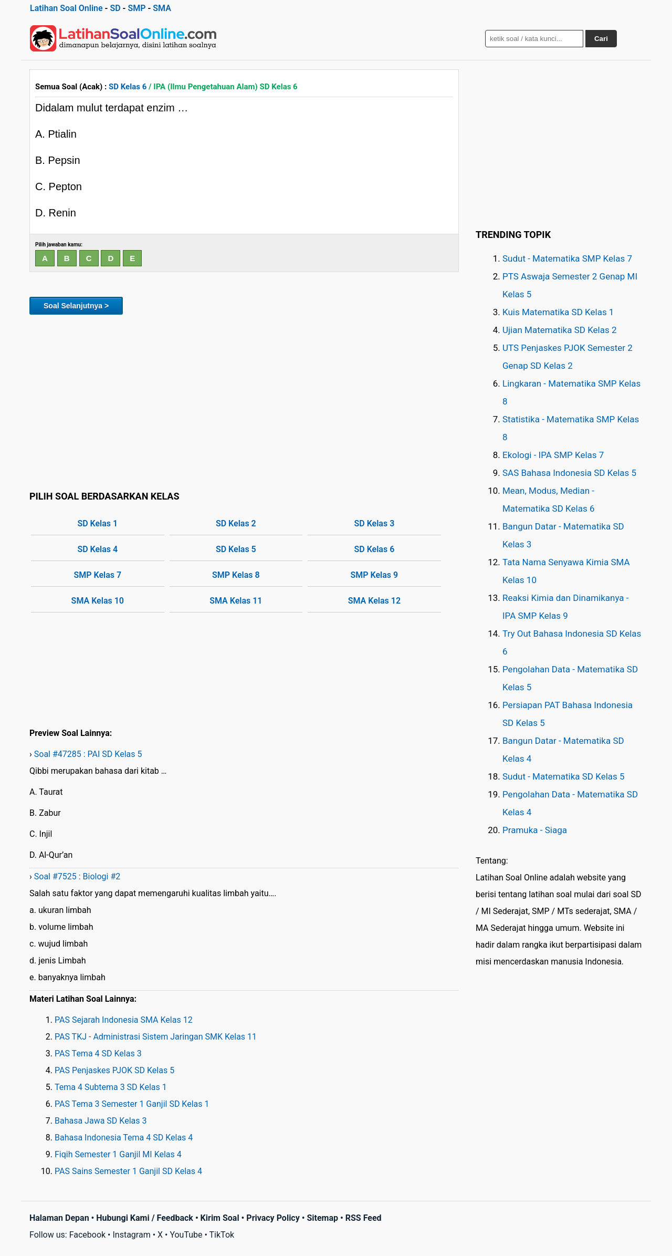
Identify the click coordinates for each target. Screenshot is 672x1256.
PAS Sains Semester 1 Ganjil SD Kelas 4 (128, 1171)
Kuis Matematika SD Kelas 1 (558, 312)
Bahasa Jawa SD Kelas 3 (100, 1121)
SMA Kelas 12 (374, 601)
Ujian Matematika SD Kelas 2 (559, 330)
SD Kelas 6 (127, 86)
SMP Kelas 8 (236, 575)
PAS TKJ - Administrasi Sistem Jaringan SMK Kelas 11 (156, 1037)
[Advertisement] (244, 400)
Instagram (131, 1235)
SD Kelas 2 (236, 523)
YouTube (186, 1235)
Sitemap (322, 1218)
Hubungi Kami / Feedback (144, 1218)
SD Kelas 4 (97, 549)
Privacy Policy (272, 1218)
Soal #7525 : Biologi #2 (77, 876)
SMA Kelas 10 (97, 601)
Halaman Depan (59, 1218)
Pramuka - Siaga (534, 830)
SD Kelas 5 (236, 549)
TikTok (222, 1235)
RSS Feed (363, 1218)
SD (115, 8)
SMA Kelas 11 (235, 601)
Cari (601, 39)
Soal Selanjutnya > (76, 306)
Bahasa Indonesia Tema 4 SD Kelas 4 (124, 1138)
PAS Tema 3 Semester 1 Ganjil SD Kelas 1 (132, 1104)
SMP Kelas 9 (374, 575)
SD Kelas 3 (374, 523)
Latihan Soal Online (66, 8)
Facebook (87, 1235)
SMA (162, 8)
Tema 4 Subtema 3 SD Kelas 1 (111, 1087)
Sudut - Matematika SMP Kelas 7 (567, 258)
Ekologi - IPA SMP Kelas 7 (553, 455)
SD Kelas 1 (97, 523)
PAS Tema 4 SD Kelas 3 (98, 1053)
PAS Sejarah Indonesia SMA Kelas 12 (124, 1020)
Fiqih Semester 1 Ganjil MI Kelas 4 (118, 1154)
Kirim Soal (220, 1218)
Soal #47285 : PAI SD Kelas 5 (88, 754)
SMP (136, 8)
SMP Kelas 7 (97, 575)
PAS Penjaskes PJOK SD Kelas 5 (114, 1070)
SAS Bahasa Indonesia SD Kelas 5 (569, 473)
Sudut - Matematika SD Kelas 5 (563, 776)
